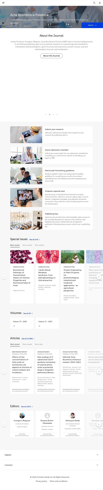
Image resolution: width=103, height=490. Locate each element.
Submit (91, 25)
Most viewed (27, 245)
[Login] (99, 3)
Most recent (15, 245)
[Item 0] (46, 114)
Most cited (39, 344)
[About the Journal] (51, 55)
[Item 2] (53, 114)
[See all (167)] (27, 407)
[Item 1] (49, 114)
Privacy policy (41, 481)
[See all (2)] (28, 313)
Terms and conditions (58, 481)
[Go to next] (98, 276)
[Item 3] (57, 114)
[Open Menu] (3, 3)
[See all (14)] (34, 239)
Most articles (39, 245)
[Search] (94, 3)
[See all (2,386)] (28, 339)
